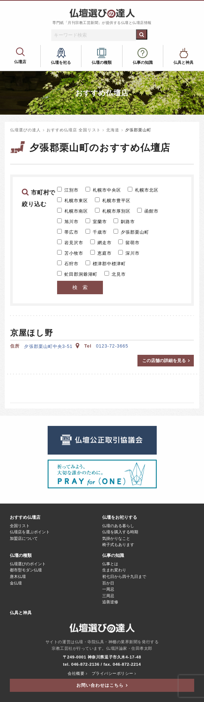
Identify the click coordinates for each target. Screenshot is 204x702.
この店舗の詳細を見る (164, 360)
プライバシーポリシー (112, 673)
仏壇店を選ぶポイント (30, 532)
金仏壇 (16, 583)
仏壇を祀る (61, 62)
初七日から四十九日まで (124, 577)
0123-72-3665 (112, 346)
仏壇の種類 (102, 62)
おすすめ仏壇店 (20, 54)
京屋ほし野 (31, 332)
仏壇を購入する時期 (120, 532)
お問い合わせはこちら (100, 685)
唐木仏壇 (18, 577)
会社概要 (76, 673)
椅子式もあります (118, 545)
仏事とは (110, 564)
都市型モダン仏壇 (26, 570)
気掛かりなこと (116, 539)
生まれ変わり (114, 570)
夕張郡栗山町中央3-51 (52, 346)
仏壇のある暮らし (118, 526)
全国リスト (20, 526)
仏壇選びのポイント (28, 564)
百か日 (108, 583)
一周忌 (108, 589)
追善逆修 (110, 602)
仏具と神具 (183, 62)
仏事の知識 (143, 62)
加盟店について (24, 539)
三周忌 (108, 596)
